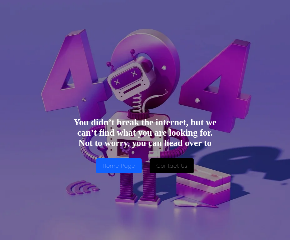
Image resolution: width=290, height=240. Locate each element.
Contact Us (172, 166)
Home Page (119, 166)
